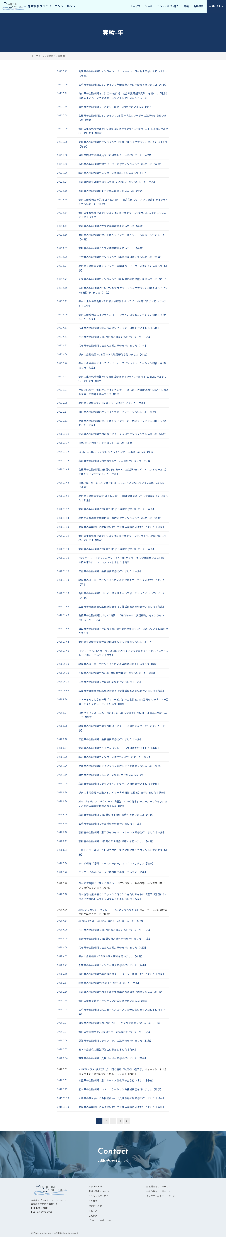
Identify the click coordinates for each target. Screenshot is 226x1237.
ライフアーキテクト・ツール (160, 1196)
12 (120, 1121)
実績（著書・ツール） (99, 1191)
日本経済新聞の (87, 883)
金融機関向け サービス (158, 1186)
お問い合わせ (95, 1205)
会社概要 (92, 1200)
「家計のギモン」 (106, 883)
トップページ (95, 1186)
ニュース (92, 1210)
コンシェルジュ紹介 (98, 1196)
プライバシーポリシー (99, 1220)
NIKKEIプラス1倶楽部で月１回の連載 (100, 1069)
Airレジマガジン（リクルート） (96, 910)
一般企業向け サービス (158, 1191)
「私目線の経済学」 (133, 1069)
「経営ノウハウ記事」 (127, 910)
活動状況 (92, 1215)
